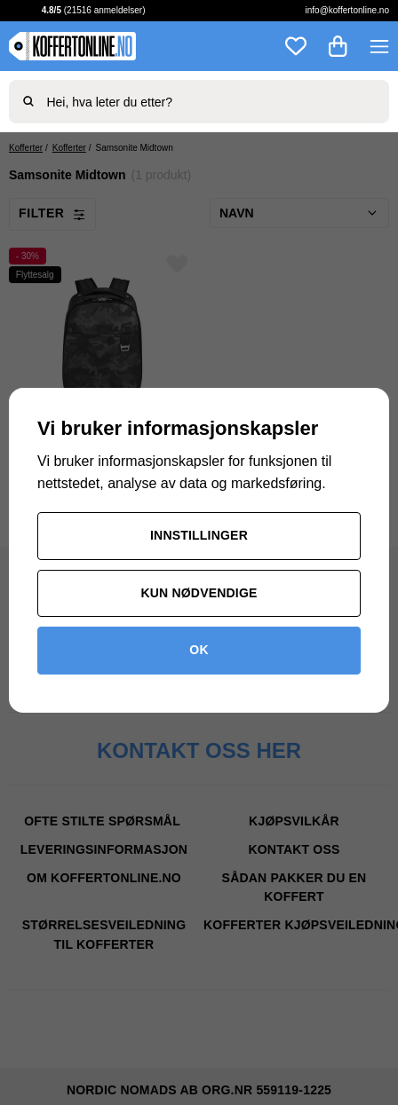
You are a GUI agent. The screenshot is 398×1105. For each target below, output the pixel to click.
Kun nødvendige (198, 593)
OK (198, 650)
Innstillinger (199, 535)
